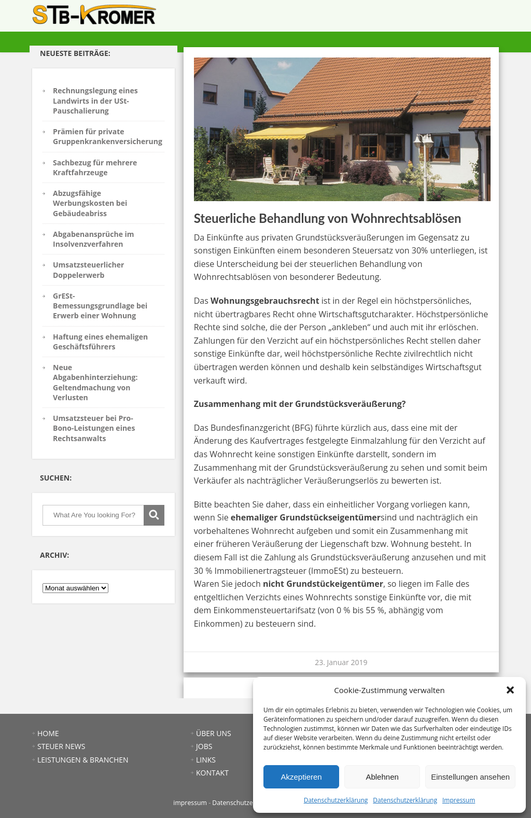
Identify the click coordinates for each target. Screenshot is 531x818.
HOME (263, 18)
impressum (190, 802)
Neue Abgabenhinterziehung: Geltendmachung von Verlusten (95, 382)
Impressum (458, 800)
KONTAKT (481, 18)
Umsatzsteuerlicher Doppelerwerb (88, 269)
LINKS (455, 18)
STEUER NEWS (296, 18)
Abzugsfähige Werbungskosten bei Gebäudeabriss (90, 203)
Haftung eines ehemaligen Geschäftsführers (100, 341)
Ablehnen (382, 776)
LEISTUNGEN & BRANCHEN (356, 18)
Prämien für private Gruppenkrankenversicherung (107, 136)
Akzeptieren (301, 776)
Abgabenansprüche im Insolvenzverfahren (93, 239)
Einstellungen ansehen (470, 776)
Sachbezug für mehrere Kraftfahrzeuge (95, 167)
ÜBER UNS (410, 18)
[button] (510, 690)
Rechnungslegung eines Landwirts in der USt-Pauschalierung (95, 101)
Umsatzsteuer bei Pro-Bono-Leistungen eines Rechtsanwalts (94, 428)
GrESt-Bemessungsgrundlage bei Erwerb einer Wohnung (100, 306)
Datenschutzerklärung (336, 800)
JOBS (435, 18)
